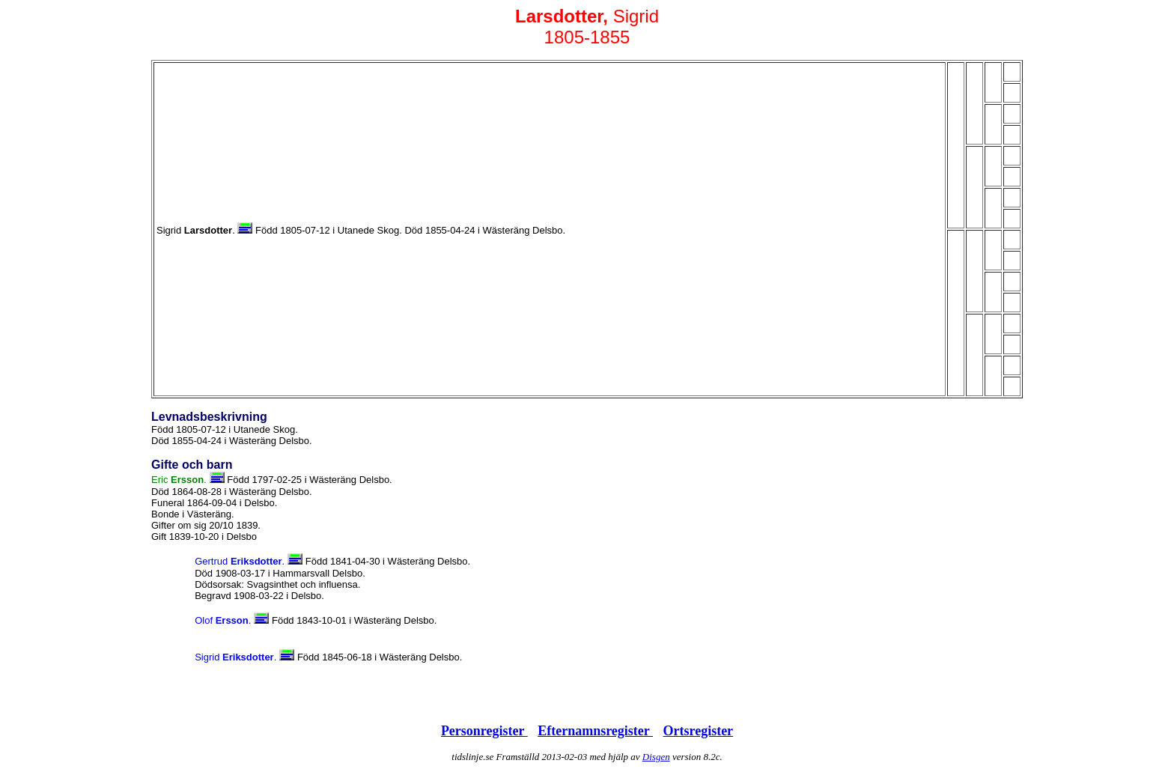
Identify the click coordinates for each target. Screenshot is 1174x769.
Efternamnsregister (595, 730)
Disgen (656, 756)
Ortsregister (698, 730)
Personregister (484, 730)
